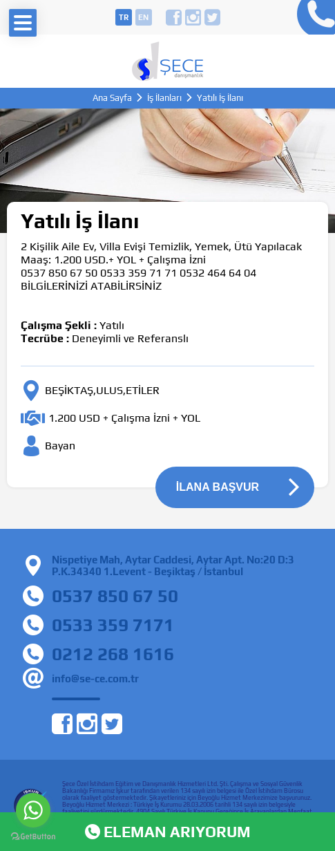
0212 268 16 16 (312, 17)
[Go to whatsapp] (33, 810)
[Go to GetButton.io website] (33, 836)
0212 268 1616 (113, 654)
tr (123, 17)
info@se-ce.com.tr (95, 678)
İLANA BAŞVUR (217, 487)
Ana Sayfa (112, 98)
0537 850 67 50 (115, 596)
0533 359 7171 (113, 625)
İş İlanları (164, 98)
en (143, 17)
